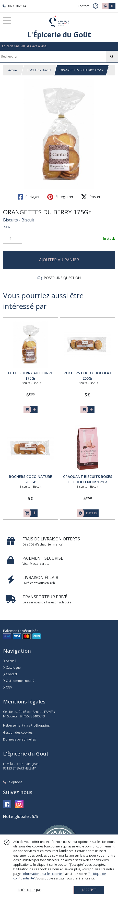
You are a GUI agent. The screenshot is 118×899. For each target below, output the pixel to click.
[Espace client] (95, 6)
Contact (83, 6)
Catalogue (12, 667)
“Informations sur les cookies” (42, 874)
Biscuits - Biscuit (18, 220)
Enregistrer (60, 197)
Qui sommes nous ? (18, 681)
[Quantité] (12, 239)
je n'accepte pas (29, 890)
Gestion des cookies (17, 732)
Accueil (13, 70)
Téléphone (12, 782)
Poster (90, 197)
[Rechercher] (112, 56)
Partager (29, 197)
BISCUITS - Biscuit (39, 70)
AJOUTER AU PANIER (59, 260)
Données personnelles (19, 739)
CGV (7, 687)
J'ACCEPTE (89, 890)
